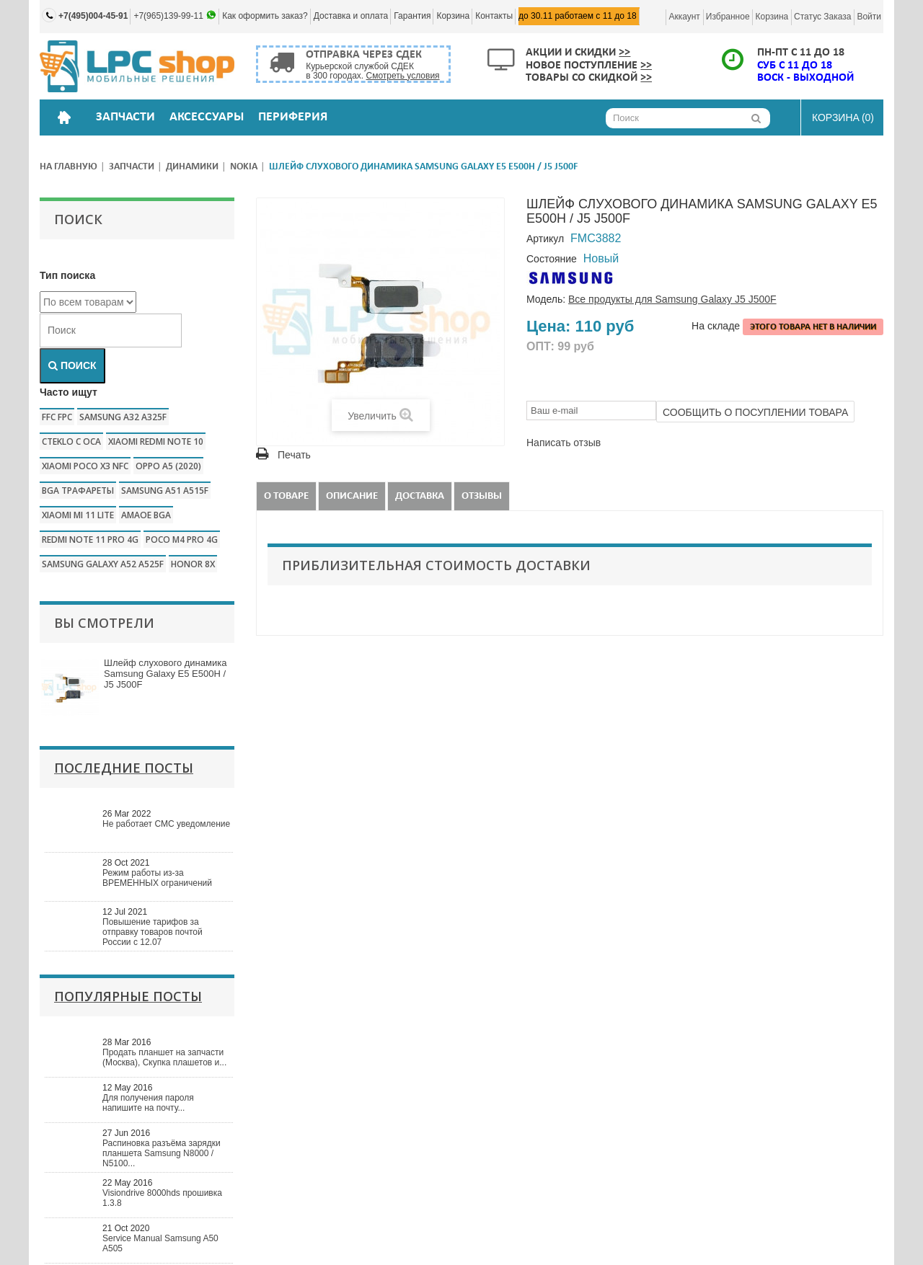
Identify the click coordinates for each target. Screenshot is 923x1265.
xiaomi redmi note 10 (155, 441)
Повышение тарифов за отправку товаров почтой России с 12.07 (152, 932)
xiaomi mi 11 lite (78, 515)
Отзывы (482, 496)
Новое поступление (589, 65)
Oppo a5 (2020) (168, 466)
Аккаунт (683, 17)
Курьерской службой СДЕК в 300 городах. (372, 71)
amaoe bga (146, 515)
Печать (294, 455)
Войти (869, 17)
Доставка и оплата (351, 16)
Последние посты (123, 767)
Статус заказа (822, 17)
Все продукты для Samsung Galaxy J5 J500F (672, 299)
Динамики (192, 166)
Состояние (551, 259)
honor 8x (193, 564)
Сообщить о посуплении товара (755, 412)
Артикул (545, 238)
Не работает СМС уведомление (166, 824)
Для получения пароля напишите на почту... (148, 1103)
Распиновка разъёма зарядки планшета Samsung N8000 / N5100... (161, 1153)
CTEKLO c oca (71, 441)
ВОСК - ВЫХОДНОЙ (805, 78)
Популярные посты (128, 996)
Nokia (243, 166)
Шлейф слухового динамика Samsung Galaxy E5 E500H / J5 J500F (165, 674)
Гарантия (412, 16)
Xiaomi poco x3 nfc (85, 466)
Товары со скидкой (589, 78)
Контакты (494, 16)
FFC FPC (57, 417)
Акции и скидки (578, 52)
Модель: (545, 299)
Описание (352, 496)
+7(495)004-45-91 (93, 16)
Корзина (452, 16)
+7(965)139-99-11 (169, 16)
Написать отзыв (563, 442)
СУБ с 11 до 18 (794, 65)
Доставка (419, 496)
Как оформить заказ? (265, 16)
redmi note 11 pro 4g (90, 539)
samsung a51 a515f (164, 490)
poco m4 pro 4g (182, 539)
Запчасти (131, 166)
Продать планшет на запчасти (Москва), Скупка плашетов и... (164, 1057)
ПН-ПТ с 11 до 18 (800, 52)
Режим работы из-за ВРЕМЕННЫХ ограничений (157, 878)
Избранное (728, 17)
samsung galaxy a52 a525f (103, 564)
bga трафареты (78, 490)
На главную (68, 166)
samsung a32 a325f (123, 417)
